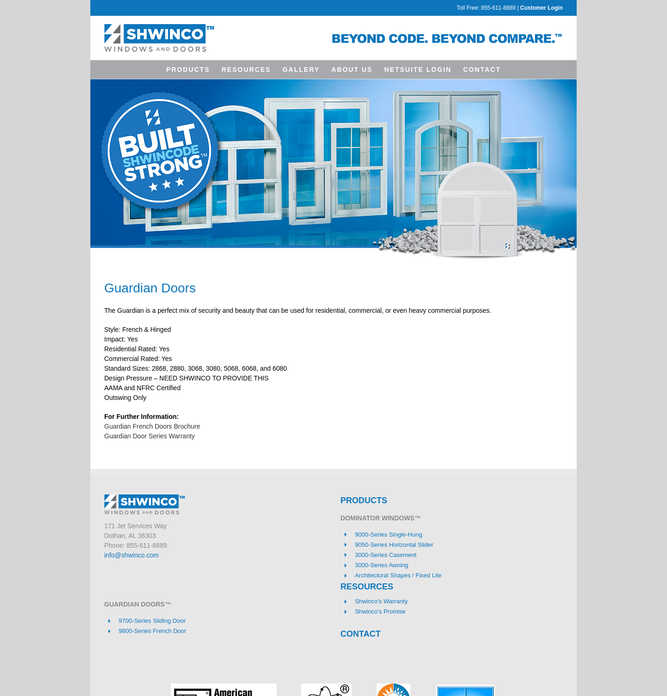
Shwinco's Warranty (381, 601)
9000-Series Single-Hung (388, 534)
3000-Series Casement (385, 554)
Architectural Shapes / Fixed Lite (398, 575)
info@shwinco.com (131, 555)
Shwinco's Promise (380, 611)
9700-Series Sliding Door (152, 620)
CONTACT (360, 634)
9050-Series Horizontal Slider (394, 544)
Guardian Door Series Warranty (149, 436)
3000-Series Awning (381, 565)
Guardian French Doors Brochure (152, 426)
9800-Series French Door (152, 630)
